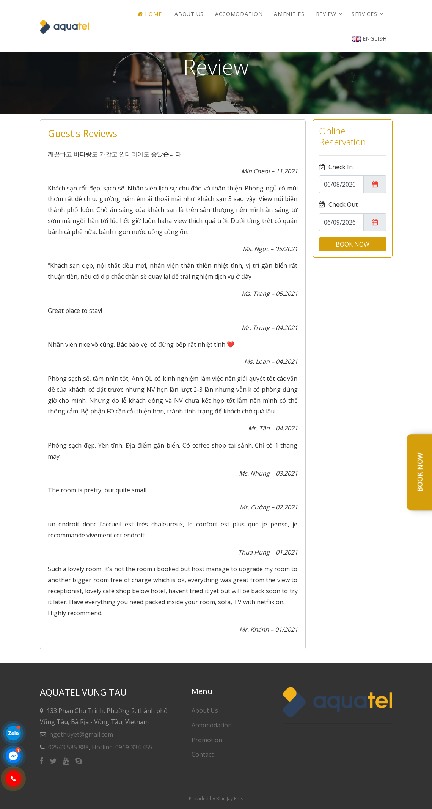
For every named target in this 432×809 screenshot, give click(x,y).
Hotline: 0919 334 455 (122, 747)
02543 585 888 (68, 747)
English (369, 38)
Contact (203, 754)
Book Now (419, 472)
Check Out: (339, 204)
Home (150, 13)
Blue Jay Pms (229, 798)
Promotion (207, 740)
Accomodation (238, 13)
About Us (189, 13)
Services (364, 13)
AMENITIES (289, 13)
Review (326, 13)
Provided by (202, 798)
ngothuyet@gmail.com (81, 734)
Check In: (336, 167)
